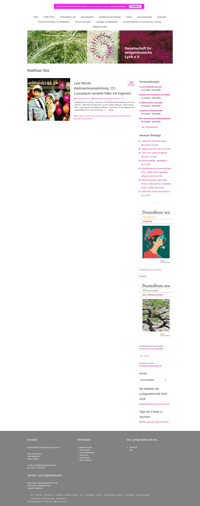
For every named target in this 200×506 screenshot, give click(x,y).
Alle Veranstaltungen (150, 127)
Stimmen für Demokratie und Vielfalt (154, 95)
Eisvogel (103, 116)
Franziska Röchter (83, 98)
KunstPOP (120, 116)
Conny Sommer (96, 116)
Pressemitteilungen (87, 452)
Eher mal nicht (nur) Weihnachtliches (155, 118)
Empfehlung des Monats (111, 98)
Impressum (84, 455)
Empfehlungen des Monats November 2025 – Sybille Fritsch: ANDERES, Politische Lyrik (156, 172)
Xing (131, 450)
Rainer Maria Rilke (86, 118)
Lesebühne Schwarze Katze (151, 111)
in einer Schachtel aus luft (150, 87)
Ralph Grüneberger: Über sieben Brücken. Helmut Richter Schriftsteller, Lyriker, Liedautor (156, 184)
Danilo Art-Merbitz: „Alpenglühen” (154, 161)
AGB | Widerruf (86, 460)
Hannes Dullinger (111, 116)
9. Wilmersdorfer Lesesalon (151, 103)
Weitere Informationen (118, 6)
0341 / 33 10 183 (38, 468)
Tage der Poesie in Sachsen (158, 422)
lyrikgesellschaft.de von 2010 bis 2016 (154, 404)
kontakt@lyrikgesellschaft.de (150, 366)
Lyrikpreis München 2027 (151, 149)
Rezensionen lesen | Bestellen (151, 349)
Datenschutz (85, 458)
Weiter (111, 110)
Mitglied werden (86, 447)
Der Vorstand (85, 450)
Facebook (133, 447)
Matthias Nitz (127, 116)
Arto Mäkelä (87, 116)
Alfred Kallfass (79, 116)
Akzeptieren (135, 6)
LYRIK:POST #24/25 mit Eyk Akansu (155, 192)
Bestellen (143, 276)
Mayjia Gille (77, 118)
